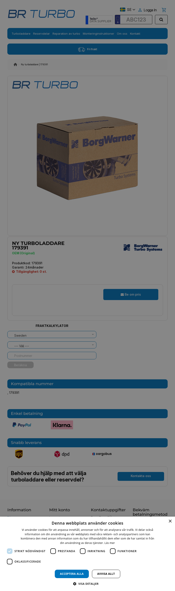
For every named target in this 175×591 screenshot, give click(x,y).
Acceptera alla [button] (72, 574)
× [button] (170, 521)
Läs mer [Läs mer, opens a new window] (109, 543)
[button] (87, 583)
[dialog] (87, 554)
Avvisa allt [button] (106, 574)
